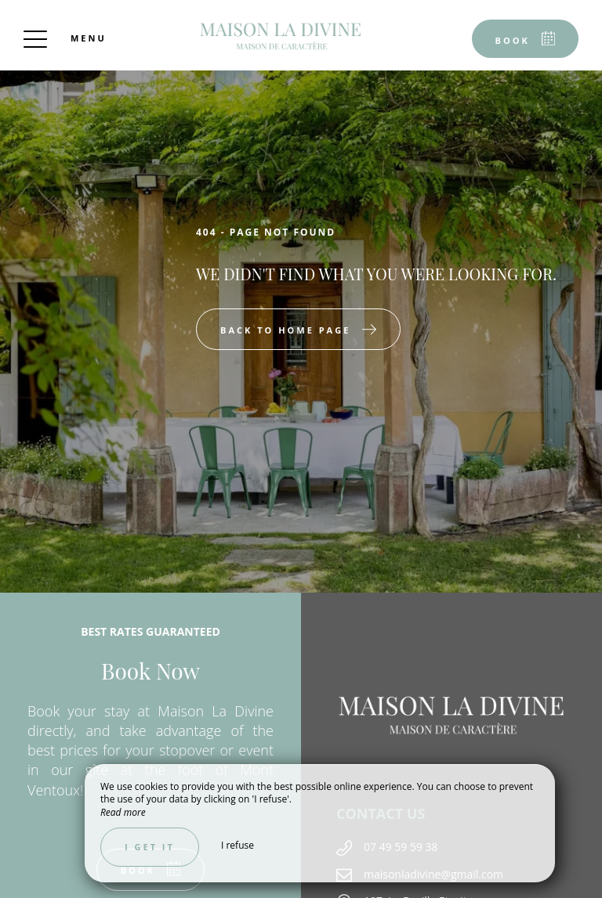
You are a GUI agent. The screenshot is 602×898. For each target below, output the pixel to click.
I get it (150, 847)
